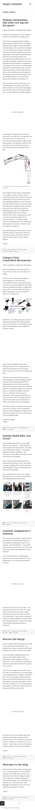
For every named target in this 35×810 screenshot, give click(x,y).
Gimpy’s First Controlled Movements (17, 259)
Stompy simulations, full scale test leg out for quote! (15, 22)
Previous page (2, 803)
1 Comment (7, 524)
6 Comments (14, 251)
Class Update (22, 249)
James (14, 249)
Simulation (5, 251)
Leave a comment (9, 429)
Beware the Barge (14, 639)
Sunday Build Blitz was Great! (17, 437)
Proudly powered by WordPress (11, 808)
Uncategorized (24, 427)
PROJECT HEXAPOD (12, 4)
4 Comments (14, 632)
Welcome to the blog (15, 764)
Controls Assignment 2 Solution (17, 532)
